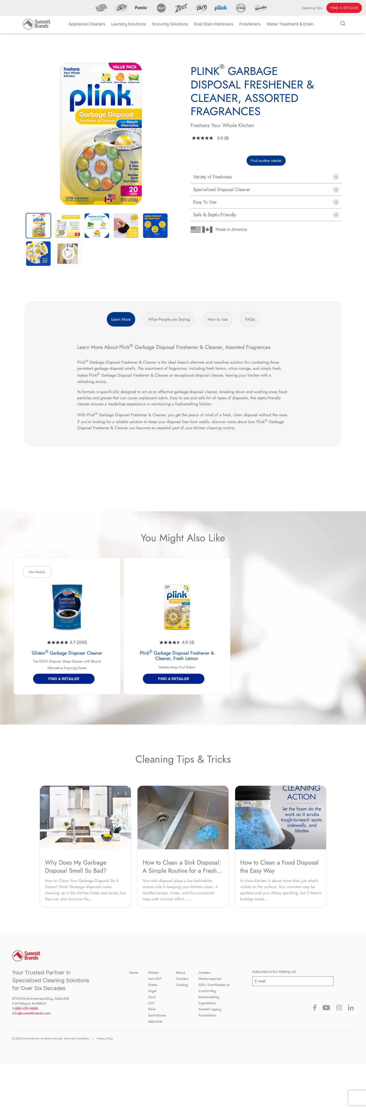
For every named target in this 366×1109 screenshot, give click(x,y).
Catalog (182, 985)
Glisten (153, 973)
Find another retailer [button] (266, 160)
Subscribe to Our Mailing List (274, 972)
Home (133, 973)
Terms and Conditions (76, 1038)
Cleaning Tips (312, 8)
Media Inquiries (210, 979)
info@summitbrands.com (31, 1013)
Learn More (121, 319)
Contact (182, 979)
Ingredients (207, 1003)
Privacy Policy (105, 1038)
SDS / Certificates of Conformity (214, 988)
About (180, 973)
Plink (152, 1009)
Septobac (155, 1022)
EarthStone (157, 1015)
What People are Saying (169, 319)
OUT (151, 1003)
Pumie (152, 985)
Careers (204, 973)
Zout (151, 997)
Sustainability (209, 997)
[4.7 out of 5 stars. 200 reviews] (67, 642)
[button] (344, 8)
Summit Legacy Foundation (210, 1012)
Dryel (152, 991)
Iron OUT (155, 979)
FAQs (250, 319)
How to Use (217, 319)
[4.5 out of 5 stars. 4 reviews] (176, 642)
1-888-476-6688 (25, 1009)
